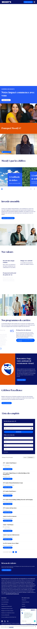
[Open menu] (34, 2)
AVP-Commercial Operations (10, 508)
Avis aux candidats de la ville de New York (8, 617)
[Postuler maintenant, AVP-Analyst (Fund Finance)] (7, 496)
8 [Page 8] (9, 552)
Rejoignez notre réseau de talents (7, 610)
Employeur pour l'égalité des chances (7, 612)
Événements (24, 608)
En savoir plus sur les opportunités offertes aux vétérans (25, 340)
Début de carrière (4, 604)
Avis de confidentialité (5, 614)
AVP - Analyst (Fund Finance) (10, 463)
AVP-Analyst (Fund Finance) (9, 491)
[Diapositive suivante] (34, 189)
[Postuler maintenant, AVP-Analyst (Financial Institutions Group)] (7, 487)
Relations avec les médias (26, 612)
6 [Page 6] (7, 552)
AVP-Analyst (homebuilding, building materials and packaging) (18, 499)
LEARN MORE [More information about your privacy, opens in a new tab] (11, 627)
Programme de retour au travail (6, 608)
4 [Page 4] (5, 552)
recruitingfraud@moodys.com (12, 593)
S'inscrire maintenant (6, 570)
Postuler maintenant (6, 100)
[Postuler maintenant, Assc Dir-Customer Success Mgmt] (7, 548)
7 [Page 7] (8, 552)
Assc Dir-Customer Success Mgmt (11, 543)
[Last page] (16, 552)
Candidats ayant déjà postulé (6, 606)
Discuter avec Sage (21, 380)
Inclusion (23, 604)
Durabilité (23, 606)
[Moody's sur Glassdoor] (5, 621)
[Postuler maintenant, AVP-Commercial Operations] (7, 512)
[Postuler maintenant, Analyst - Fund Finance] (7, 531)
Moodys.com (24, 599)
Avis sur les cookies (30, 623)
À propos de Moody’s (25, 602)
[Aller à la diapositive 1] (1, 189)
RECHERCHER (18, 431)
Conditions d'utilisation (16, 623)
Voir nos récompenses (7, 403)
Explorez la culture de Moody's (8, 218)
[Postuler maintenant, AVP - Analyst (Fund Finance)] (7, 469)
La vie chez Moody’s (4, 602)
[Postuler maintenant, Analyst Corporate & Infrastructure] (7, 539)
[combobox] (18, 428)
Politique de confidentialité (6, 623)
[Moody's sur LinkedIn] (2, 621)
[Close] (35, 627)
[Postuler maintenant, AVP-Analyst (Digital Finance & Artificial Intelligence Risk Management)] (7, 479)
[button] (31, 428)
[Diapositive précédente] (31, 189)
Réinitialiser (6, 452)
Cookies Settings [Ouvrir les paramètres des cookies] (23, 623)
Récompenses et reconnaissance (27, 614)
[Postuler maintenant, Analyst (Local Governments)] (7, 521)
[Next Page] (13, 552)
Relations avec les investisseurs (27, 610)
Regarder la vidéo (6, 152)
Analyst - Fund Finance (8, 524)
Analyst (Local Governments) (10, 516)
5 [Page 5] (6, 552)
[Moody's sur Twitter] (7, 621)
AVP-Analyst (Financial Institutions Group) (13, 483)
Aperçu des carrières (5, 599)
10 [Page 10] (11, 552)
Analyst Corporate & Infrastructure (11, 535)
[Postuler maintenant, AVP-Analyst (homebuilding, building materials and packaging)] (7, 504)
